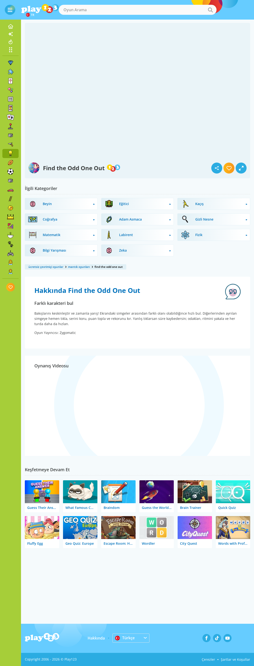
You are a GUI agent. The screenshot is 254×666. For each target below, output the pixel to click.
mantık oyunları (79, 267)
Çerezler (208, 659)
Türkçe (125, 637)
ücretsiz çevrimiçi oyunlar (45, 267)
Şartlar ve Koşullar (235, 659)
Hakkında (96, 638)
